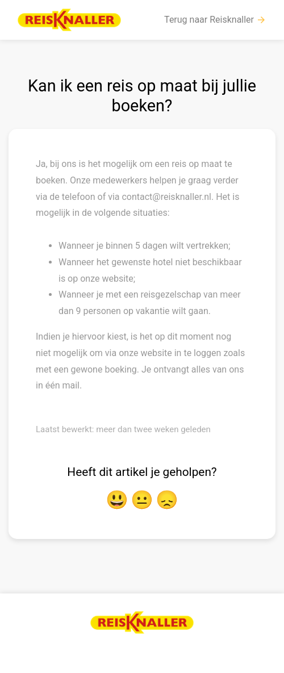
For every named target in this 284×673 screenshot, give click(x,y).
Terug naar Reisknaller (215, 20)
